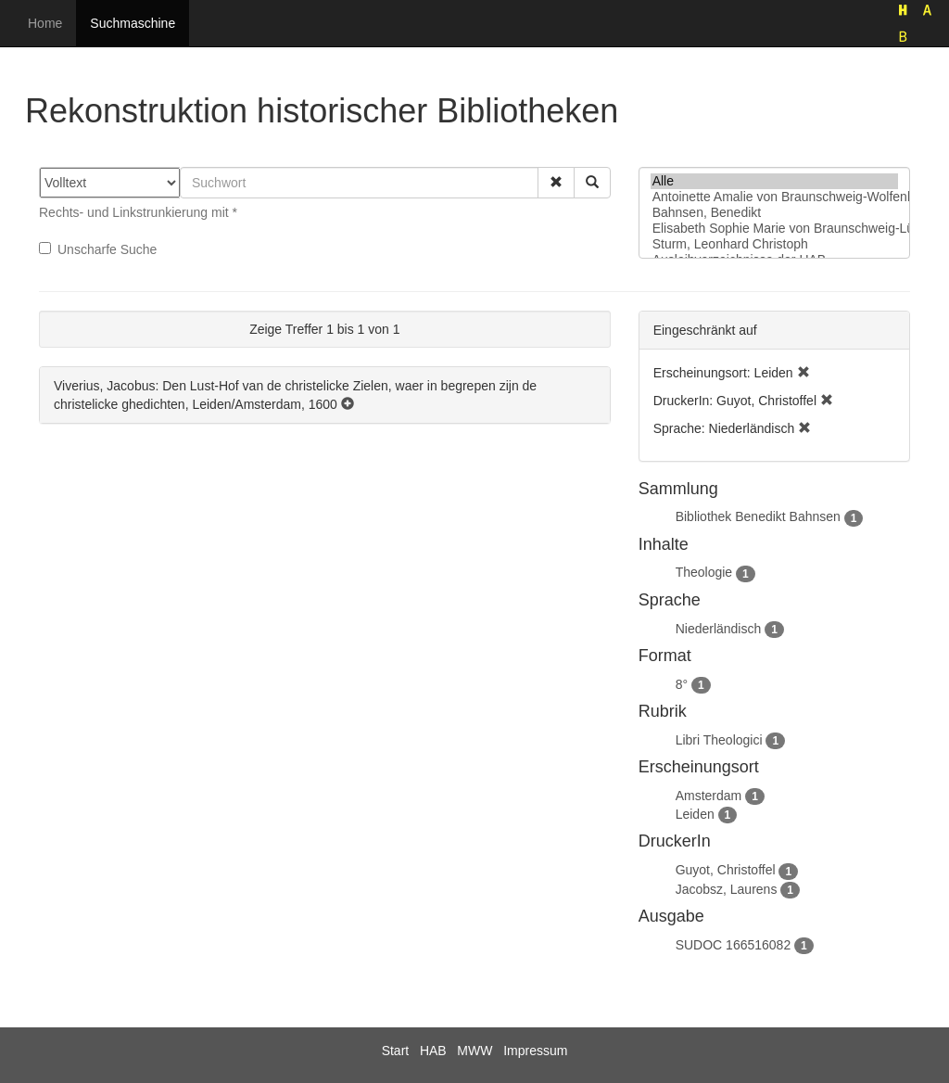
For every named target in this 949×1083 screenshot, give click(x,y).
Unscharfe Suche (98, 249)
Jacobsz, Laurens (727, 889)
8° (682, 684)
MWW (474, 1050)
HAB (433, 1050)
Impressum (535, 1050)
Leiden (695, 814)
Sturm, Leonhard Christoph (774, 244)
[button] (556, 182)
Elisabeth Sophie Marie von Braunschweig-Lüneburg (774, 228)
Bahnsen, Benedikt (774, 213)
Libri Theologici (719, 740)
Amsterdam (709, 795)
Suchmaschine (132, 23)
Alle (774, 181)
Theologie (704, 572)
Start (396, 1050)
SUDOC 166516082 (733, 944)
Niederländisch (719, 628)
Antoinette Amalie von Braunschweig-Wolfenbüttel (774, 197)
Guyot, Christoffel (726, 869)
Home (45, 23)
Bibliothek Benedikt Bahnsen (758, 516)
